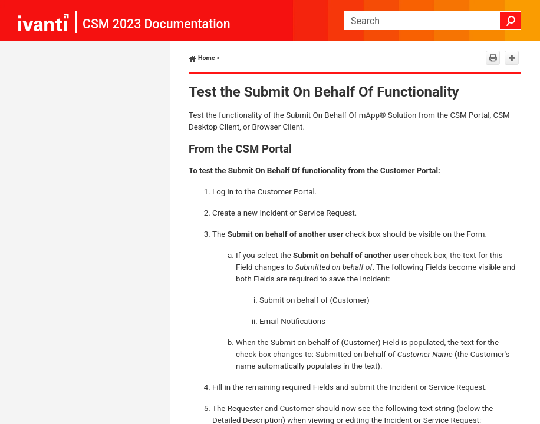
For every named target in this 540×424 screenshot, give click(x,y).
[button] (510, 20)
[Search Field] (432, 20)
